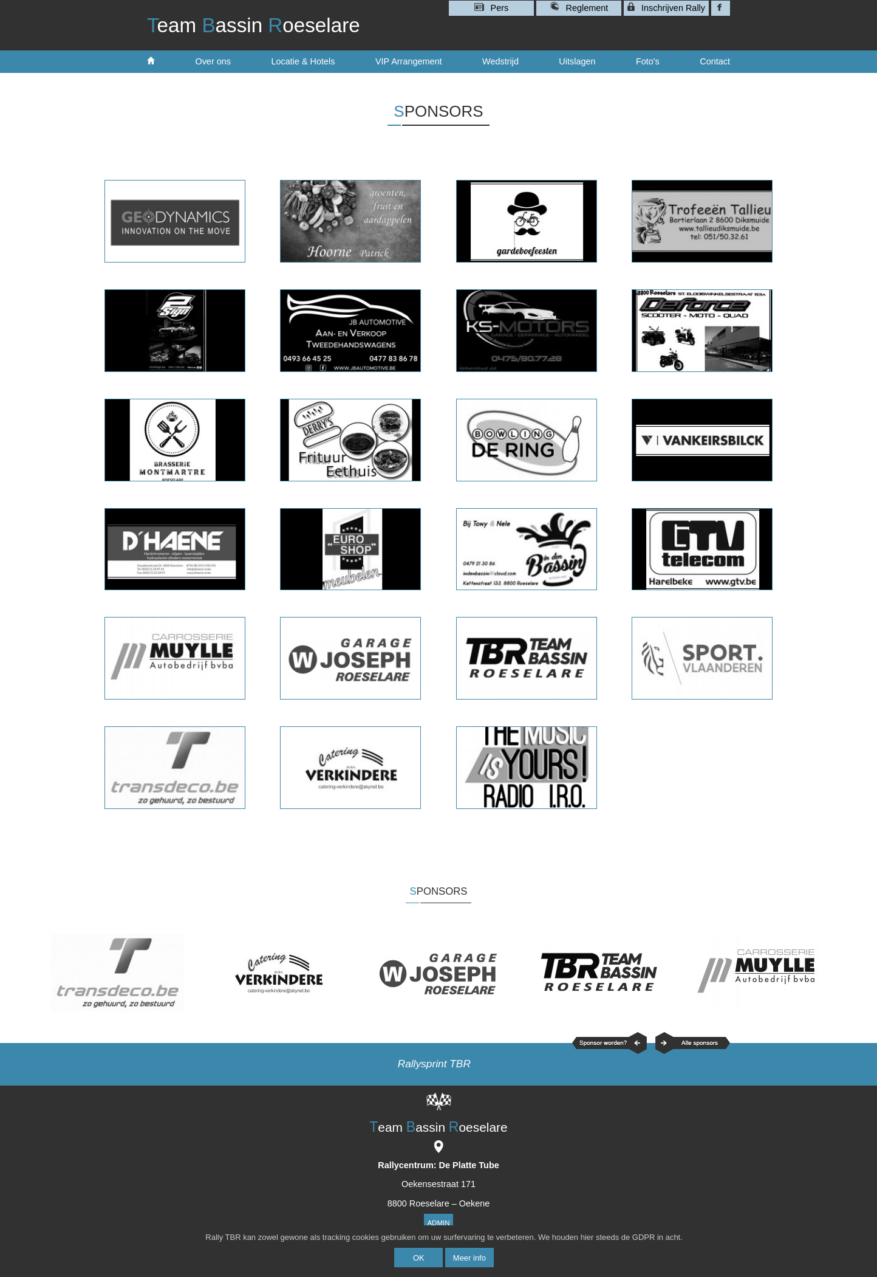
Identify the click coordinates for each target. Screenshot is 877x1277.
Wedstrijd (500, 61)
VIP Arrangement (408, 61)
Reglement (579, 7)
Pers (491, 8)
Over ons (213, 61)
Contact (715, 61)
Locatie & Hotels (303, 61)
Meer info (469, 1257)
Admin (438, 1223)
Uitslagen (577, 61)
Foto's (648, 61)
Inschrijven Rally (666, 7)
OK (419, 1257)
